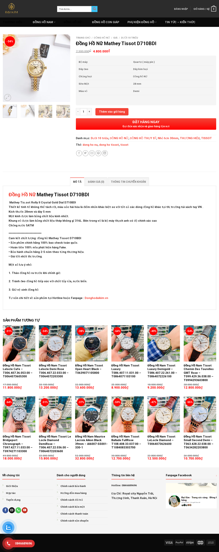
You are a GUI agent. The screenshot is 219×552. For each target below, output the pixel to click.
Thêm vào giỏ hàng (112, 111)
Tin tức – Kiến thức (180, 22)
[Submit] (94, 9)
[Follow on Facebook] (5, 510)
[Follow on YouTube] (25, 510)
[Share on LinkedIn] (105, 153)
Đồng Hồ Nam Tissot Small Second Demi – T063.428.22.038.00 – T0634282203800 (198, 442)
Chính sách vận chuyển (74, 520)
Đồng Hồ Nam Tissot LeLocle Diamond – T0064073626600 (161, 440)
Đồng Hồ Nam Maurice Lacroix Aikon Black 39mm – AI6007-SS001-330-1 (91, 442)
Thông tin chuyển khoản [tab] (128, 181)
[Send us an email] (12, 510)
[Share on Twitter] (85, 153)
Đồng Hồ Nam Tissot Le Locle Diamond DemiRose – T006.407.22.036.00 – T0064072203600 (55, 444)
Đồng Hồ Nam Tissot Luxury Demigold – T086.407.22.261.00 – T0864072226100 (162, 371)
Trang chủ (83, 37)
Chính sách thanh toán (74, 513)
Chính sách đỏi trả (71, 499)
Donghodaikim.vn (96, 298)
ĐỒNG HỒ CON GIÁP (105, 22)
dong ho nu (90, 144)
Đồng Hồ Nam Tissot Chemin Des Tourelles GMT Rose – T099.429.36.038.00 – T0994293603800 (199, 373)
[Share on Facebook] (79, 153)
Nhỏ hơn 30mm (168, 138)
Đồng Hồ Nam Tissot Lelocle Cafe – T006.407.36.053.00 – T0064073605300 (17, 371)
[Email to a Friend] (92, 153)
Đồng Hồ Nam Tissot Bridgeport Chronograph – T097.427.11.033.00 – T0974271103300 (17, 444)
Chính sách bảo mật (72, 506)
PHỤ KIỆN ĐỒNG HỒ (142, 22)
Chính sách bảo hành (73, 486)
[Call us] (18, 510)
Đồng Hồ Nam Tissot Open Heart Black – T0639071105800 (89, 369)
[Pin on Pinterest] (98, 153)
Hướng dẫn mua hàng (73, 492)
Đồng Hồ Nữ (23, 194)
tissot (124, 144)
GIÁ (115, 37)
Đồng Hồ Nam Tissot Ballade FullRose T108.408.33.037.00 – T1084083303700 (126, 442)
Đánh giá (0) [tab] (96, 181)
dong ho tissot (109, 144)
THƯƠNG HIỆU (14, 22)
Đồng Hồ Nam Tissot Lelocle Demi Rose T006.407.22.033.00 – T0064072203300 (54, 371)
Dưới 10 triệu (129, 37)
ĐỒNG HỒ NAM (44, 22)
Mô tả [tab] (77, 181)
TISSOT (206, 138)
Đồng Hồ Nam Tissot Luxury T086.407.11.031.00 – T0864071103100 (126, 371)
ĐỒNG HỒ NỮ (74, 22)
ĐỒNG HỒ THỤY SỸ (143, 138)
